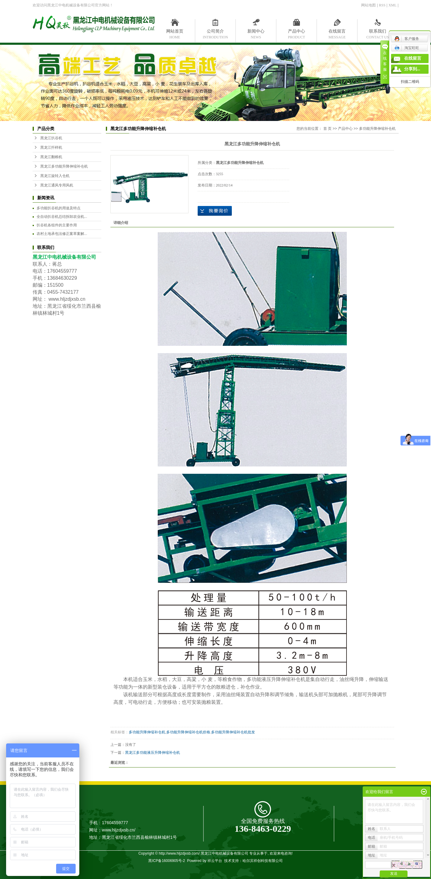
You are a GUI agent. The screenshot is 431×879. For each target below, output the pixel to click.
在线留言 (337, 32)
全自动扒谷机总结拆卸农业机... (62, 216)
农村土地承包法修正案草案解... (62, 234)
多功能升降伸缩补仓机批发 (233, 732)
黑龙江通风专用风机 (56, 185)
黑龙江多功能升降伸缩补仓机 (64, 166)
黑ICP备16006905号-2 (166, 861)
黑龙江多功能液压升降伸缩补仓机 (152, 752)
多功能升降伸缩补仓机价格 (188, 732)
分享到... (412, 69)
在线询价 (215, 211)
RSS (382, 5)
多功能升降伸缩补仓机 (377, 128)
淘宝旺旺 (406, 47)
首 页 (327, 128)
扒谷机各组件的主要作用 (57, 225)
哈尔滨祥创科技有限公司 (262, 861)
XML (392, 5)
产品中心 (296, 32)
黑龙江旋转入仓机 (55, 176)
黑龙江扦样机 (51, 147)
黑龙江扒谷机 (51, 138)
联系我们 (377, 32)
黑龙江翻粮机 (51, 157)
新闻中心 (256, 32)
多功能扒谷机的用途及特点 (59, 208)
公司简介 (215, 32)
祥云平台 (214, 861)
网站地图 (368, 5)
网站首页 (175, 32)
